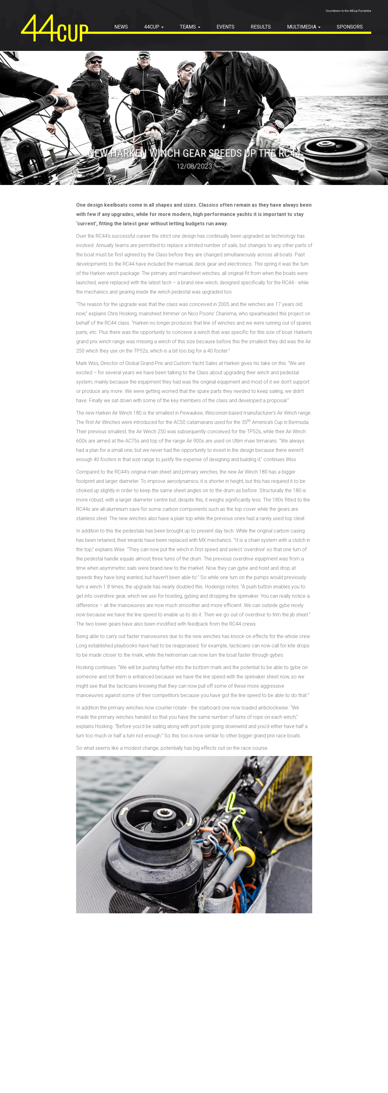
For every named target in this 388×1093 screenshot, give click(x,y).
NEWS (121, 27)
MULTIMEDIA (304, 27)
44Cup (154, 27)
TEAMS (190, 27)
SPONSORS (350, 27)
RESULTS (261, 27)
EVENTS (226, 27)
